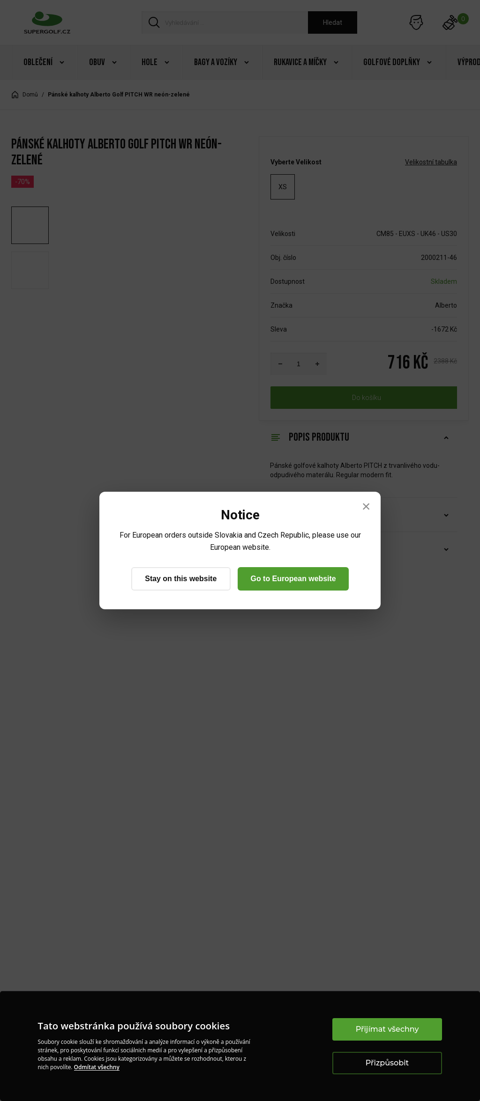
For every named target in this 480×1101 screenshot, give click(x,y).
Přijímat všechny (387, 1029)
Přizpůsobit (387, 1062)
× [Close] (366, 506)
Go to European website (294, 579)
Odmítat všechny (97, 1067)
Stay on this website (180, 579)
